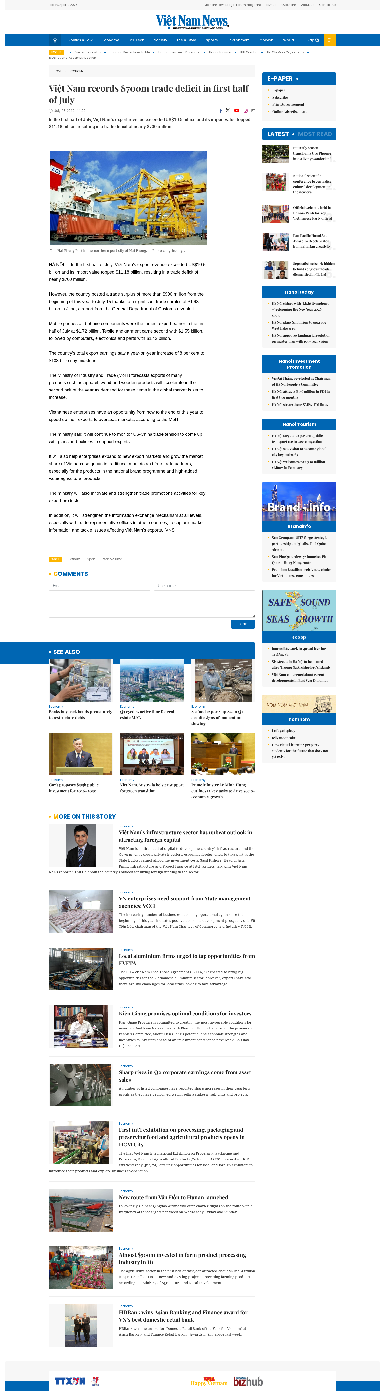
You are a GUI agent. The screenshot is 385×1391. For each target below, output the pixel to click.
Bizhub (271, 5)
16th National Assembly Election (72, 58)
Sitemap (245, 1364)
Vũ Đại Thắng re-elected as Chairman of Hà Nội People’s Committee (301, 381)
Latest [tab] (278, 134)
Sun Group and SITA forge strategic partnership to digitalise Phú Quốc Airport (299, 554)
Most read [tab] (315, 134)
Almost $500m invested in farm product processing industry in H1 (182, 1224)
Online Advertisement (289, 111)
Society (160, 40)
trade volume (111, 559)
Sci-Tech (136, 40)
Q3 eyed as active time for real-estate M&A (148, 680)
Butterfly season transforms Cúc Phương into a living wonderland (312, 153)
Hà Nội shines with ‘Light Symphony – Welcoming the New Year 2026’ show (300, 309)
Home (58, 71)
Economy (110, 40)
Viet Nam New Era (88, 52)
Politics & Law (81, 40)
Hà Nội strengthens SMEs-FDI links (300, 404)
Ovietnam (288, 5)
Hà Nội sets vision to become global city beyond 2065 (299, 451)
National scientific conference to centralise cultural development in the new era (312, 184)
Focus (56, 52)
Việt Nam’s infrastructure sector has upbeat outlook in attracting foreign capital (185, 802)
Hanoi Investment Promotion (179, 52)
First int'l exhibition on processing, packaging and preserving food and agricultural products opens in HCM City (182, 1103)
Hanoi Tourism (220, 52)
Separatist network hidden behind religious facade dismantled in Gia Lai (314, 269)
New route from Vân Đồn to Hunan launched (173, 1163)
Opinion (266, 40)
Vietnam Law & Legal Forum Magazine (232, 5)
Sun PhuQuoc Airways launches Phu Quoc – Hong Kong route (300, 570)
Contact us (285, 1364)
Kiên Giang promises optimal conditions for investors (185, 979)
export (90, 559)
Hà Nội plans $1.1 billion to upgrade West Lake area (299, 325)
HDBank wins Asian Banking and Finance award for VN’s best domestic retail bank (183, 1282)
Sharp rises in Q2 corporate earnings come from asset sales (185, 1042)
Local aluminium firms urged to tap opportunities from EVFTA (187, 925)
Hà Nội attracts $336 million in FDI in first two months (301, 394)
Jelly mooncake (284, 785)
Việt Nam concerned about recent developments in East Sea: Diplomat (300, 695)
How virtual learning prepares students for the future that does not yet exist (300, 798)
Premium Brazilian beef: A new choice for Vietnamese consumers (301, 583)
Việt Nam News (192, 22)
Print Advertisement (288, 104)
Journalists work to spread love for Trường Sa (299, 669)
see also (66, 618)
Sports (212, 40)
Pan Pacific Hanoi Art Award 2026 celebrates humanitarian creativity (311, 241)
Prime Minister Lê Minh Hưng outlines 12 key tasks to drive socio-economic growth (223, 757)
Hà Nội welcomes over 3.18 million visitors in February (298, 464)
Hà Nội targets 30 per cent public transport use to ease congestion (297, 438)
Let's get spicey (283, 778)
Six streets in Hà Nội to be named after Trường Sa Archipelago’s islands (301, 682)
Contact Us (327, 5)
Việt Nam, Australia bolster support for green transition (152, 754)
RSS (333, 1364)
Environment (239, 40)
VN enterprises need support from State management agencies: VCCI (185, 868)
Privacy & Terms (312, 1364)
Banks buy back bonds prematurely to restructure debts (80, 680)
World (288, 40)
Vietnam (73, 559)
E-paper (280, 78)
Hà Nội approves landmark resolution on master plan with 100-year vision (301, 338)
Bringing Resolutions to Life (130, 52)
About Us (307, 5)
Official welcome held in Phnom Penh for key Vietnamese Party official (312, 213)
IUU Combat (249, 52)
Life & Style (186, 40)
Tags (55, 559)
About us (264, 1364)
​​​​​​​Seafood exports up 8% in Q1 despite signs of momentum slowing (217, 683)
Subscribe (280, 97)
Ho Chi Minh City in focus (285, 52)
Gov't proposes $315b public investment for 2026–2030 (74, 754)
